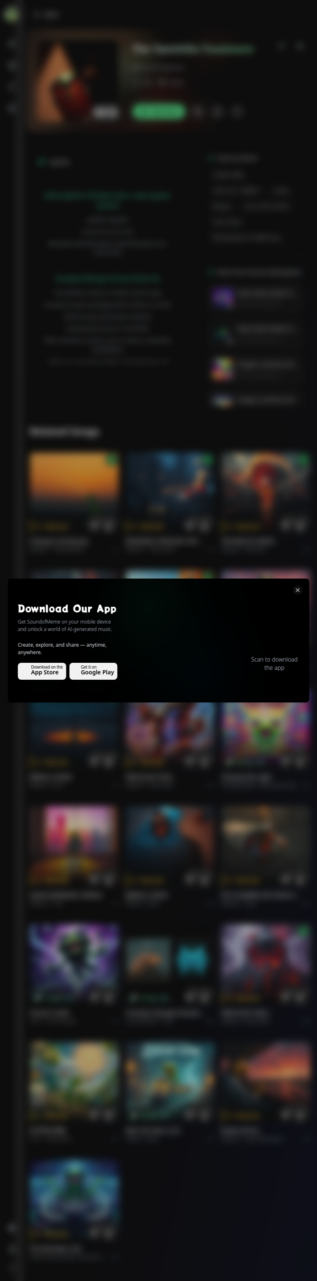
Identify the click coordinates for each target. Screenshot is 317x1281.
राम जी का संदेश (48, 1130)
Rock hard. (161, 785)
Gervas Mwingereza (259, 303)
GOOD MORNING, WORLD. (162, 659)
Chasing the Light (246, 777)
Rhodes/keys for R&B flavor (247, 237)
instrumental (61, 1021)
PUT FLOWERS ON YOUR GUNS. (260, 895)
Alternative (162, 549)
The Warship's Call (55, 1249)
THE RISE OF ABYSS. (248, 541)
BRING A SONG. (51, 777)
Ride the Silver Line (248, 659)
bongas (222, 206)
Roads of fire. (240, 1130)
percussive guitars (267, 206)
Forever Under (50, 1013)
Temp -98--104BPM (236, 190)
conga (281, 190)
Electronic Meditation (103, 1256)
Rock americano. (264, 1138)
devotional (58, 1138)
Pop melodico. (70, 549)
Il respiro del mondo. (60, 541)
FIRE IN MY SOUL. (150, 777)
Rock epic (256, 549)
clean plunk (227, 221)
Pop (154, 667)
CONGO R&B (228, 174)
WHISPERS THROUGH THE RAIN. (165, 541)
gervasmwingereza (158, 67)
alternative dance (280, 785)
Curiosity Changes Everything (165, 1013)
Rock (248, 667)
